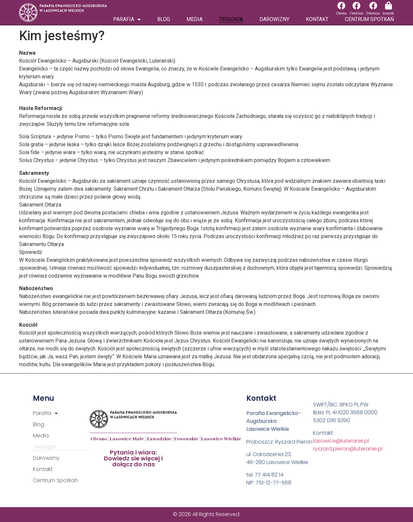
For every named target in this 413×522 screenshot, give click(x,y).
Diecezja (373, 13)
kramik (388, 13)
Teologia (231, 19)
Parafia (127, 19)
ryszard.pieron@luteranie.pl (347, 449)
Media (194, 19)
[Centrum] (356, 6)
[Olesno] (341, 6)
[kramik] (388, 6)
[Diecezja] (373, 6)
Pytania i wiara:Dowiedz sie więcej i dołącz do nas (133, 458)
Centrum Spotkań (369, 19)
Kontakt (317, 19)
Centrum (356, 13)
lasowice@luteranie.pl (341, 441)
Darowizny (274, 19)
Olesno (341, 13)
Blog (163, 19)
